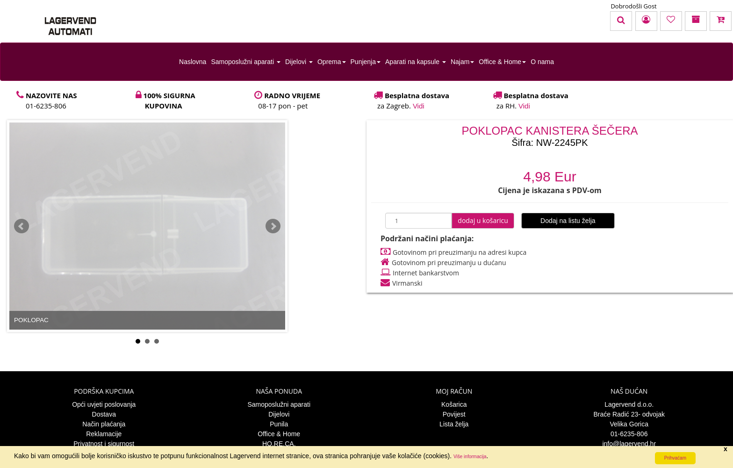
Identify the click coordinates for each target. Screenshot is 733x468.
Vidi (418, 106)
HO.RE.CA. (279, 443)
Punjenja (366, 61)
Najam (462, 61)
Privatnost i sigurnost (103, 443)
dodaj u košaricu (483, 220)
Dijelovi (299, 61)
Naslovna (192, 61)
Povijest (454, 414)
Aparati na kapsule (415, 61)
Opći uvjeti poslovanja (104, 404)
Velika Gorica (629, 424)
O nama (542, 61)
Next (273, 226)
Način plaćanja (103, 424)
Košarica (454, 404)
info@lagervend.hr (629, 443)
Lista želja (453, 424)
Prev (21, 226)
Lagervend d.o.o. (629, 404)
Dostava (104, 414)
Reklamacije (104, 434)
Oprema (331, 61)
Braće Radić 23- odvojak (629, 414)
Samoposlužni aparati (245, 61)
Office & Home (502, 61)
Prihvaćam (675, 458)
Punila (279, 424)
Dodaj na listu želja (568, 220)
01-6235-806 (629, 434)
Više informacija (469, 456)
